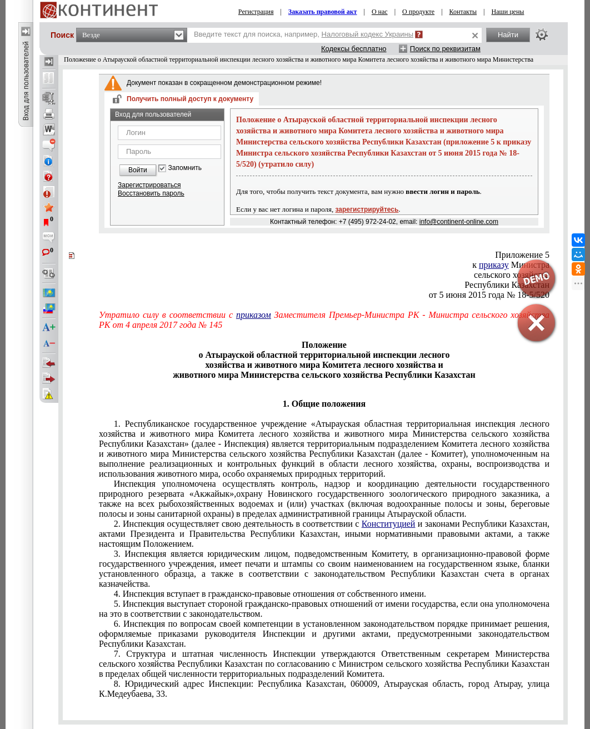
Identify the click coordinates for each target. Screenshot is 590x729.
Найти (508, 35)
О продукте (418, 12)
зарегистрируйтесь (367, 209)
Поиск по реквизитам (445, 48)
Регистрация (256, 12)
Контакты (463, 12)
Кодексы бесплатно (354, 48)
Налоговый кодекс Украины (368, 34)
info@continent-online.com (458, 222)
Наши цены (508, 12)
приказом (253, 314)
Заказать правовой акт (322, 12)
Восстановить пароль (151, 193)
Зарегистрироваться (149, 185)
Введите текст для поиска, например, (303, 34)
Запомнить (185, 168)
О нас (380, 12)
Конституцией (389, 523)
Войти (137, 170)
